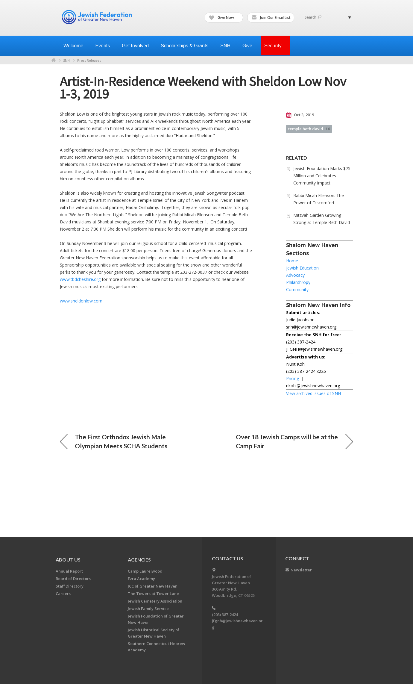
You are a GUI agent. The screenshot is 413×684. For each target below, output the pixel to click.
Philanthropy (298, 282)
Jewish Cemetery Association (155, 601)
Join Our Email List (271, 17)
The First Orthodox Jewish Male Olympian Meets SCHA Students (114, 441)
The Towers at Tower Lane (153, 593)
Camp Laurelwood (145, 571)
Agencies (139, 559)
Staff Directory (69, 586)
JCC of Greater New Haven (152, 586)
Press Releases (89, 60)
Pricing (292, 378)
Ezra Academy (141, 578)
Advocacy (295, 275)
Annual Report (69, 571)
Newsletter (301, 570)
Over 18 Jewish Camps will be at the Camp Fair (294, 441)
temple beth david (309, 128)
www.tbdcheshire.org (80, 279)
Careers (63, 593)
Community (297, 289)
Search (313, 17)
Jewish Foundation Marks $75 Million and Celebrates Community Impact (321, 176)
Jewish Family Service (148, 608)
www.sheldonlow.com (81, 301)
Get (138, 45)
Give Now (224, 17)
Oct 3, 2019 (300, 115)
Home (53, 60)
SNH (66, 60)
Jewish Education (302, 268)
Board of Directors (73, 578)
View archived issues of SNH (313, 393)
